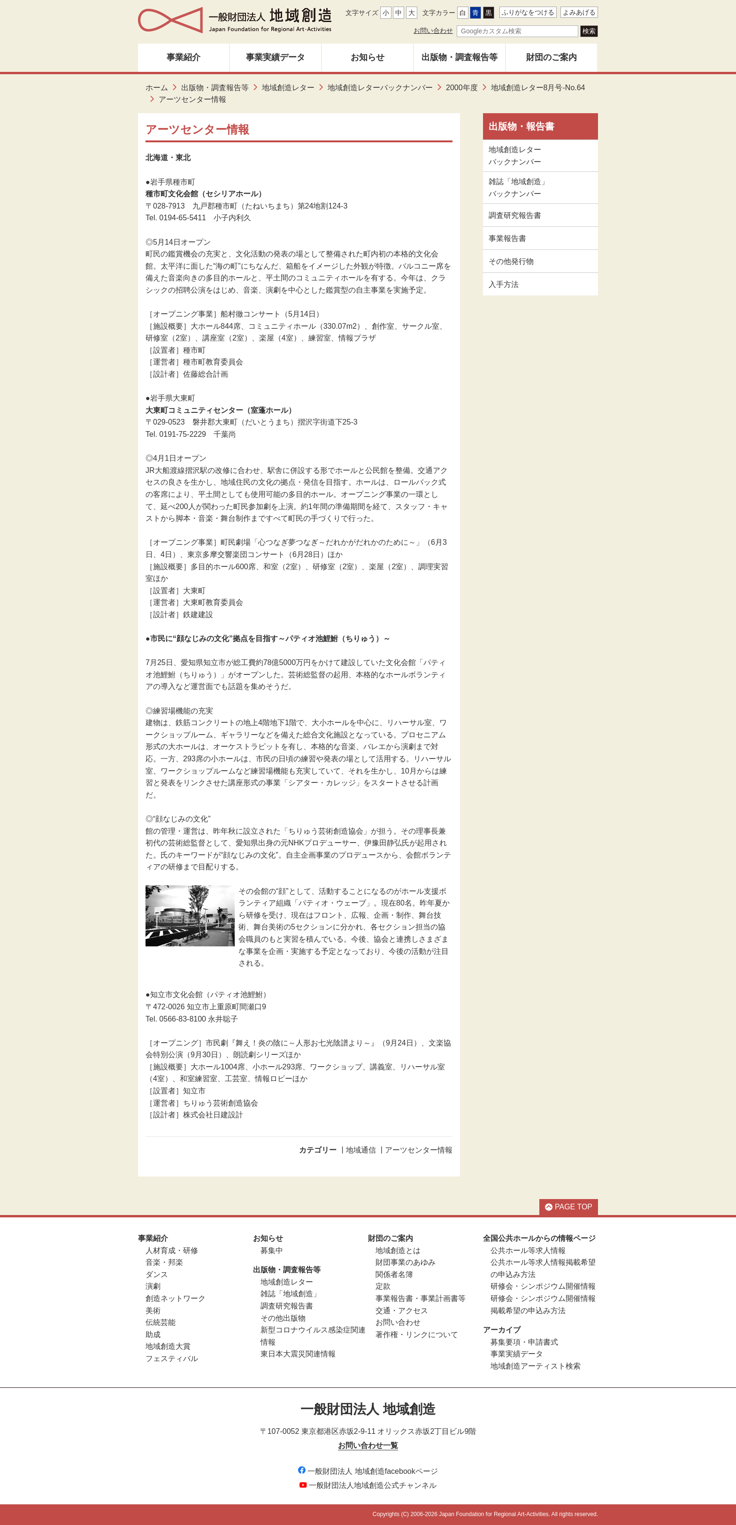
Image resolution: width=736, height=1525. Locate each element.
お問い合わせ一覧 (368, 1445)
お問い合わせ (433, 30)
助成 (153, 1335)
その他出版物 (283, 1318)
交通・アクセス (402, 1311)
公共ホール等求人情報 (528, 1250)
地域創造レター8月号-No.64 (538, 88)
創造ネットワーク (176, 1298)
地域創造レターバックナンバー (380, 88)
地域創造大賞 (168, 1346)
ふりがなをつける (528, 12)
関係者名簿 (394, 1274)
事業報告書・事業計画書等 (421, 1298)
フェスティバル (172, 1358)
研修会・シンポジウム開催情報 (543, 1286)
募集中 (272, 1250)
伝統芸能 (161, 1322)
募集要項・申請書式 (524, 1342)
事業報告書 (507, 238)
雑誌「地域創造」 (291, 1294)
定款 (383, 1286)
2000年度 (462, 88)
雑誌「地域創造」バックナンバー (519, 188)
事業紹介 (183, 57)
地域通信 (361, 1150)
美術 (153, 1311)
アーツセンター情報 (418, 1150)
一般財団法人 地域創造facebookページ (367, 1471)
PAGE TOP (568, 1207)
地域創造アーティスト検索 (536, 1366)
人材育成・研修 (172, 1250)
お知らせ (367, 57)
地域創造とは (398, 1250)
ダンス (157, 1274)
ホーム (157, 88)
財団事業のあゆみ (406, 1262)
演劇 (153, 1286)
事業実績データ (275, 57)
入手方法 (504, 284)
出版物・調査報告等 (460, 57)
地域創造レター (288, 88)
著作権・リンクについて (417, 1335)
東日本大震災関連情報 (298, 1354)
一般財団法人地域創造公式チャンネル (368, 1485)
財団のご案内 (551, 57)
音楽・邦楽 (164, 1262)
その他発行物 (511, 261)
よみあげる (579, 12)
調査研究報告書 (515, 215)
